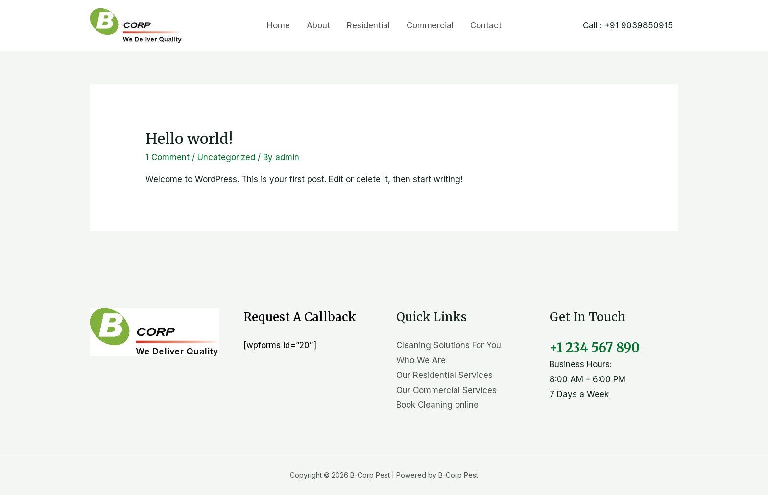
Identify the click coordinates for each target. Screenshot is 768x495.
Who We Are (421, 360)
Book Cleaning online (437, 405)
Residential (368, 25)
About (318, 25)
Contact (486, 25)
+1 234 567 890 (595, 347)
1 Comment (167, 157)
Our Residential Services (444, 375)
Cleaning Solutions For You (448, 345)
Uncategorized (226, 157)
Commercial (430, 25)
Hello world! (189, 138)
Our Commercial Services (446, 390)
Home (278, 25)
